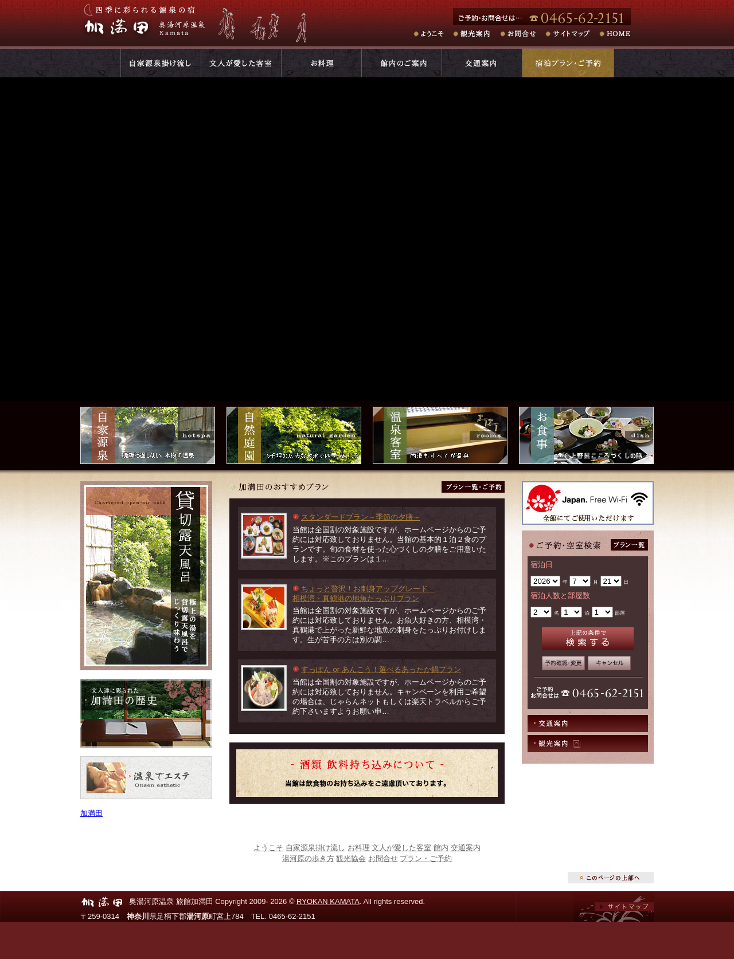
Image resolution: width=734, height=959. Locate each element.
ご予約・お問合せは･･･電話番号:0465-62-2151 (553, 16)
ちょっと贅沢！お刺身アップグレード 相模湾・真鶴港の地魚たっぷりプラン (363, 593)
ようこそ (268, 847)
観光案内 (588, 743)
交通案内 (588, 723)
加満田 (91, 813)
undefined (545, 581)
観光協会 (351, 858)
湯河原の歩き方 (308, 858)
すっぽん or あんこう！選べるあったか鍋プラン (381, 669)
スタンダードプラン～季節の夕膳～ (360, 517)
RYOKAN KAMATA (328, 901)
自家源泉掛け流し (315, 847)
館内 (441, 847)
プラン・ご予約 (426, 858)
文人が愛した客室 (401, 847)
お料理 (359, 847)
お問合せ (383, 858)
